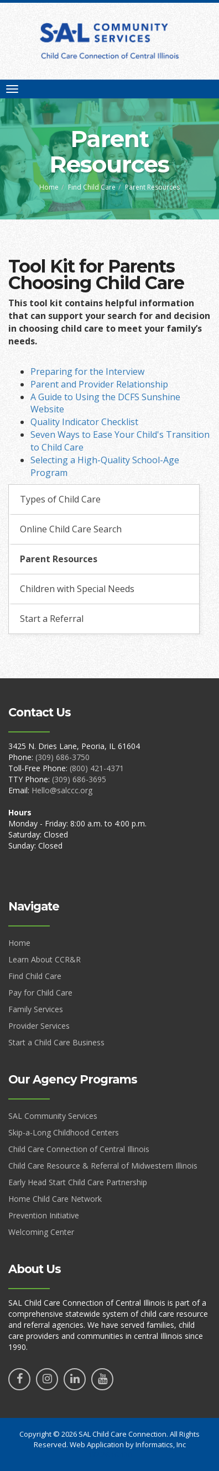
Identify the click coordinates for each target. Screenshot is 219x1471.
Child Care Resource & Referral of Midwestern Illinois (102, 1165)
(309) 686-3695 (79, 779)
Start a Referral (52, 619)
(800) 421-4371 (97, 768)
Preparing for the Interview (87, 371)
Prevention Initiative (43, 1215)
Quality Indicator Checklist (84, 422)
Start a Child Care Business (56, 1042)
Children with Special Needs (77, 589)
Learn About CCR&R (44, 959)
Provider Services (39, 1025)
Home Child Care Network (55, 1198)
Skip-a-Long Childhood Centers (63, 1132)
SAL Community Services (52, 1116)
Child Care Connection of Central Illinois (78, 1149)
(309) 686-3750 (62, 757)
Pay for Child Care (40, 992)
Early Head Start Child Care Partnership (77, 1182)
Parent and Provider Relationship (99, 384)
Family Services (35, 1009)
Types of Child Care (60, 499)
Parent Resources (58, 559)
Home (49, 187)
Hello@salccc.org (62, 790)
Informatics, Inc (160, 1444)
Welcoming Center (41, 1232)
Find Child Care (92, 187)
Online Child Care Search (71, 529)
